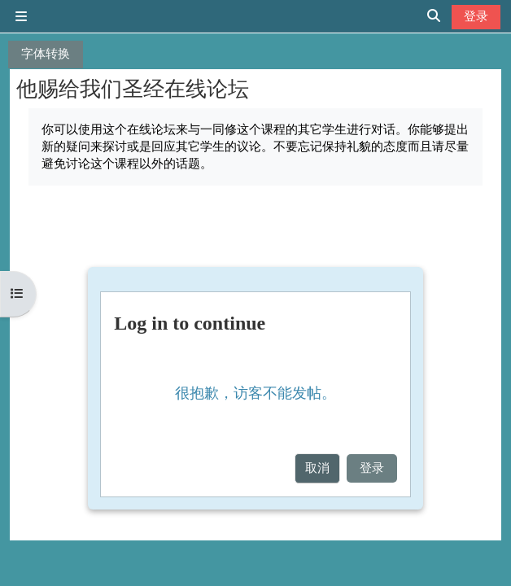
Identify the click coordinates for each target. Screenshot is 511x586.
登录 (476, 16)
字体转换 (45, 53)
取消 (317, 467)
